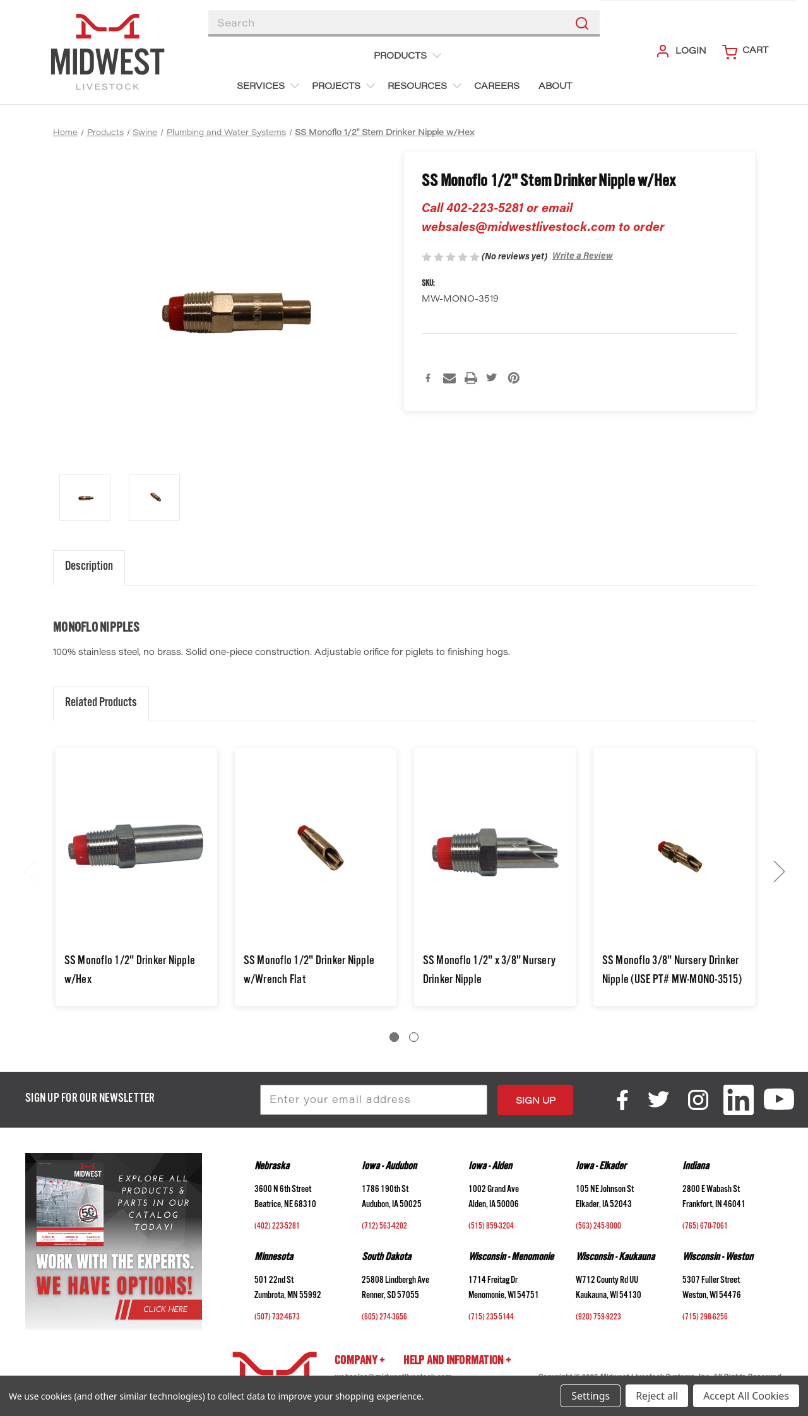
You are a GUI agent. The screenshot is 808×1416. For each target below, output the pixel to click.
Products (409, 55)
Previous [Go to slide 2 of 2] (29, 871)
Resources (426, 85)
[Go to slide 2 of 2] (414, 1037)
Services (269, 85)
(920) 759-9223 (598, 1318)
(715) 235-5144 (491, 1318)
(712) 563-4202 (384, 1227)
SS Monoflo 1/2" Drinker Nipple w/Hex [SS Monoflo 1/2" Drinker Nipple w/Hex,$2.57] (130, 972)
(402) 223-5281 (277, 1227)
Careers (497, 87)
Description (89, 567)
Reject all (657, 1396)
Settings (590, 1396)
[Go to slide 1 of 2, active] (394, 1037)
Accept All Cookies (746, 1396)
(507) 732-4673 (277, 1318)
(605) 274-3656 (384, 1318)
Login (680, 51)
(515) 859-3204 (491, 1227)
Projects (345, 85)
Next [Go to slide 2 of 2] (779, 871)
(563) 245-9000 (598, 1227)
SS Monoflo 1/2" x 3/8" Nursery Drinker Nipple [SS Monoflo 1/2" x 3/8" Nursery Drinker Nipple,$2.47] (489, 972)
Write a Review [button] (582, 256)
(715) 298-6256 (705, 1318)
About (555, 87)
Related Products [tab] (101, 704)
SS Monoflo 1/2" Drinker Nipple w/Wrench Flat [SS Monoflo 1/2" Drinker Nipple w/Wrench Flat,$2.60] (309, 972)
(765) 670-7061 (705, 1227)
